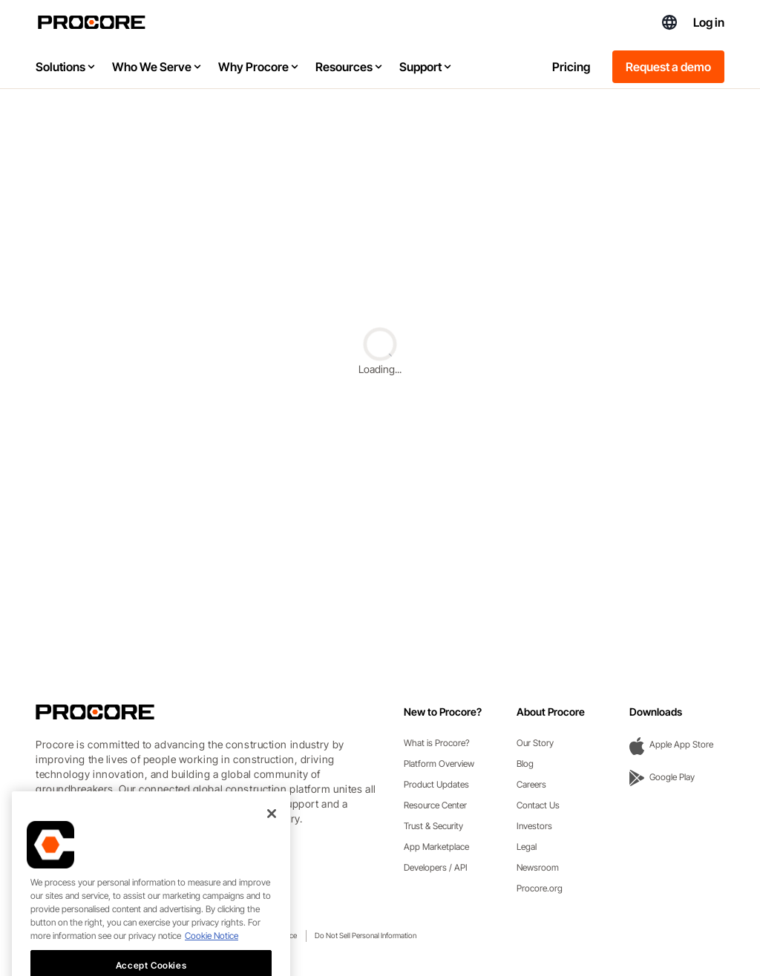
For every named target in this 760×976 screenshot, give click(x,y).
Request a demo (668, 66)
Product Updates (436, 784)
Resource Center (435, 805)
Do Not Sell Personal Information (365, 935)
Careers (531, 784)
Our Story (535, 742)
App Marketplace (436, 846)
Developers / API (436, 867)
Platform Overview (439, 763)
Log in (708, 22)
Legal (527, 846)
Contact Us (538, 805)
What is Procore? (437, 742)
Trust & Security (433, 825)
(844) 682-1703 (636, 22)
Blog (525, 763)
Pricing (571, 66)
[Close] (271, 849)
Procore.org (540, 888)
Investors (534, 825)
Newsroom (538, 867)
